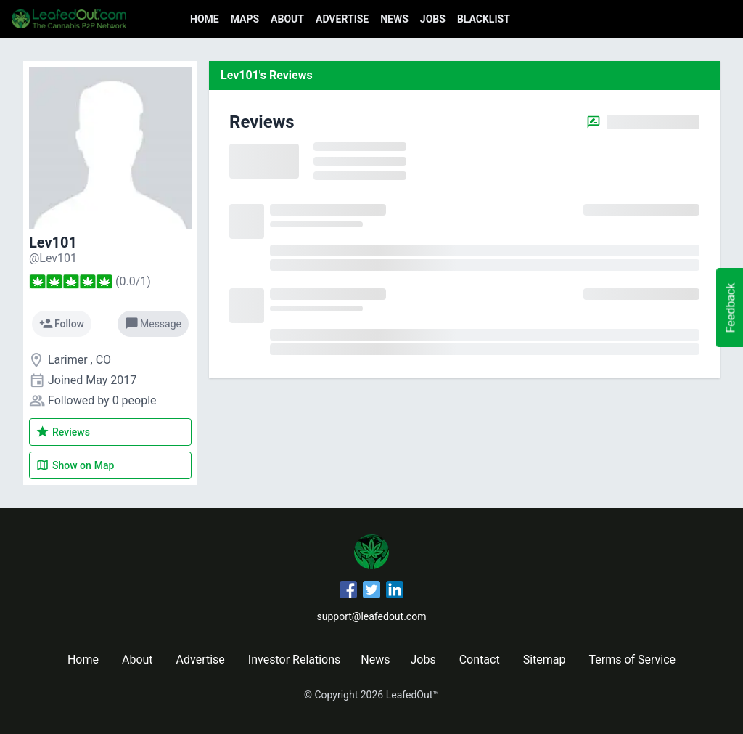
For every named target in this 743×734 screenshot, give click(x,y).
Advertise (342, 19)
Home (204, 19)
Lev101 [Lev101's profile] (53, 242)
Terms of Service (632, 659)
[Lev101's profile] (53, 258)
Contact (479, 659)
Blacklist (483, 19)
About (287, 19)
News (394, 19)
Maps (245, 19)
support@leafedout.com (372, 616)
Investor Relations (294, 659)
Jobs (433, 19)
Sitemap (544, 659)
